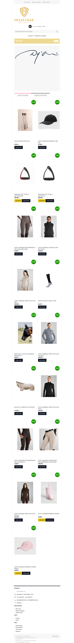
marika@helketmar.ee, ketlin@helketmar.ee (27, 600)
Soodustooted (40, 95)
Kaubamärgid (19, 625)
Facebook (19, 602)
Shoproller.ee (55, 636)
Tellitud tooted (46, 2)
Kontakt (17, 618)
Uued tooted (22, 95)
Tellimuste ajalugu (36, 2)
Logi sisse (30, 35)
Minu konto (27, 2)
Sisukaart (18, 631)
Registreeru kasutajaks (40, 35)
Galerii (17, 620)
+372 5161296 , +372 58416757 (24, 597)
